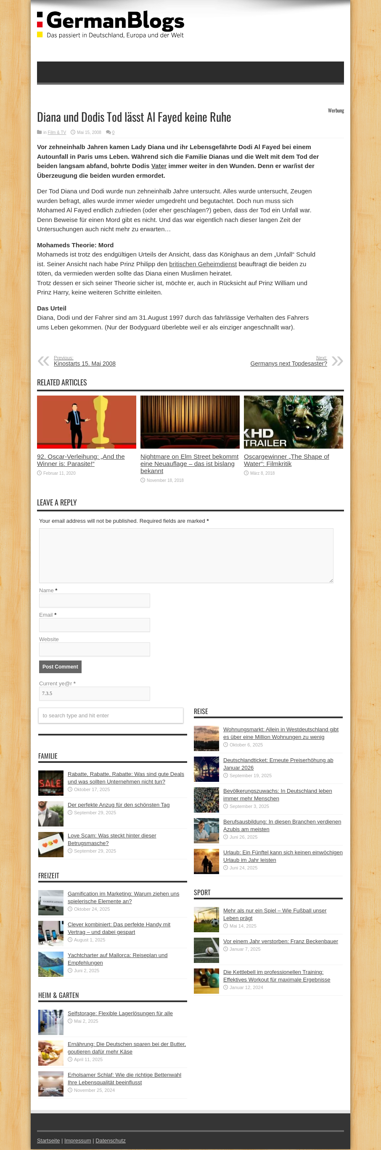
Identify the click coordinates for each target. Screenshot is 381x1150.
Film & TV (57, 132)
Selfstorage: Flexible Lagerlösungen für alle (120, 1014)
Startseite (48, 1141)
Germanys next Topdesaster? (275, 361)
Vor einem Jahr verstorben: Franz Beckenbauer (280, 942)
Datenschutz (111, 1141)
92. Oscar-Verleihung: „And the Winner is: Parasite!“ (81, 460)
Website (49, 640)
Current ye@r (57, 684)
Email (46, 615)
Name (46, 591)
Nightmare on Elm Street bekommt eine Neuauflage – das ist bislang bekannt (189, 463)
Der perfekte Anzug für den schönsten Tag (119, 805)
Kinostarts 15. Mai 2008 (105, 361)
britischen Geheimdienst (203, 263)
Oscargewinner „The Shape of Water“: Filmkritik (286, 460)
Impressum (78, 1141)
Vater (159, 165)
